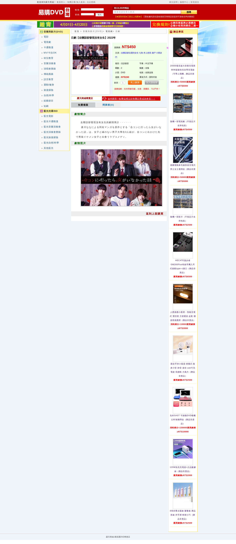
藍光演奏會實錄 (52, 132)
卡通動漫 (48, 47)
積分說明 (173, 2)
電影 (46, 36)
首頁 (77, 31)
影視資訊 (195, 2)
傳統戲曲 (48, 74)
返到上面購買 (154, 213)
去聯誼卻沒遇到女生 (129, 53)
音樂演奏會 (50, 63)
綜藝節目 (48, 100)
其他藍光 (48, 148)
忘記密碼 (91, 2)
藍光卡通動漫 (51, 121)
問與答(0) (108, 105)
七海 (141, 53)
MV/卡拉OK (50, 52)
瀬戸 (154, 53)
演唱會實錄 (50, 68)
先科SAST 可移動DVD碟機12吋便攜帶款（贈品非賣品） (183, 419)
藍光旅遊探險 (51, 137)
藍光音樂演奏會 (52, 126)
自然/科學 (49, 95)
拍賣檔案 (83, 105)
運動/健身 (49, 84)
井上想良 (147, 53)
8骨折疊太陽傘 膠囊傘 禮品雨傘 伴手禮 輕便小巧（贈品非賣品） (183, 515)
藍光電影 (48, 116)
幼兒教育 (48, 58)
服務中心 (184, 2)
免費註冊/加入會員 (76, 2)
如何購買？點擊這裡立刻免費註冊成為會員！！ (131, 98)
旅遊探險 (48, 90)
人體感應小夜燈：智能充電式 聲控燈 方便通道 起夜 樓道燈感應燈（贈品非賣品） (183, 316)
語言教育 (48, 79)
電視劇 (47, 42)
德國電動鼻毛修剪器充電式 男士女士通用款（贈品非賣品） (183, 169)
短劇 (46, 106)
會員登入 (61, 2)
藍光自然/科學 (51, 142)
